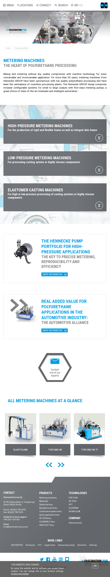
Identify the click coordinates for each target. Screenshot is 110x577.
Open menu (6, 5)
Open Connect (40, 5)
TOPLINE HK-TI (89, 449)
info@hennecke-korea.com (15, 527)
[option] (20, 436)
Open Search (58, 5)
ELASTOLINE (20, 449)
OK (95, 565)
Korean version (77, 5)
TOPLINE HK (55, 449)
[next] (61, 465)
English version (80, 5)
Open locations (22, 5)
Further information (20, 574)
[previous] (49, 465)
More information (52, 274)
